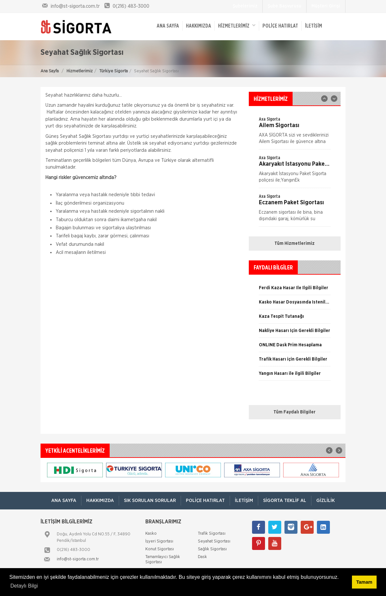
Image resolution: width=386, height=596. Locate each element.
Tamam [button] (364, 582)
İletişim (313, 26)
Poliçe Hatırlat (280, 26)
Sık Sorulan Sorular (150, 500)
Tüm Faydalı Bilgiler (294, 412)
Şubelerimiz (245, 6)
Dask (202, 557)
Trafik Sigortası (211, 533)
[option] (295, 171)
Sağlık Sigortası (212, 549)
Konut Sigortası (159, 549)
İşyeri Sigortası (159, 541)
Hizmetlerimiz (79, 71)
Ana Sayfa (50, 71)
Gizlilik (325, 500)
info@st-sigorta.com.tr (78, 559)
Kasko (151, 533)
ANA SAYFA (168, 26)
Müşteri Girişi (325, 6)
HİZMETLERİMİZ (237, 25)
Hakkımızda (198, 26)
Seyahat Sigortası (214, 541)
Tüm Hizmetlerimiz (294, 243)
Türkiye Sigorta (113, 71)
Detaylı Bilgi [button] (24, 586)
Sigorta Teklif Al (284, 500)
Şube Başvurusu (284, 6)
